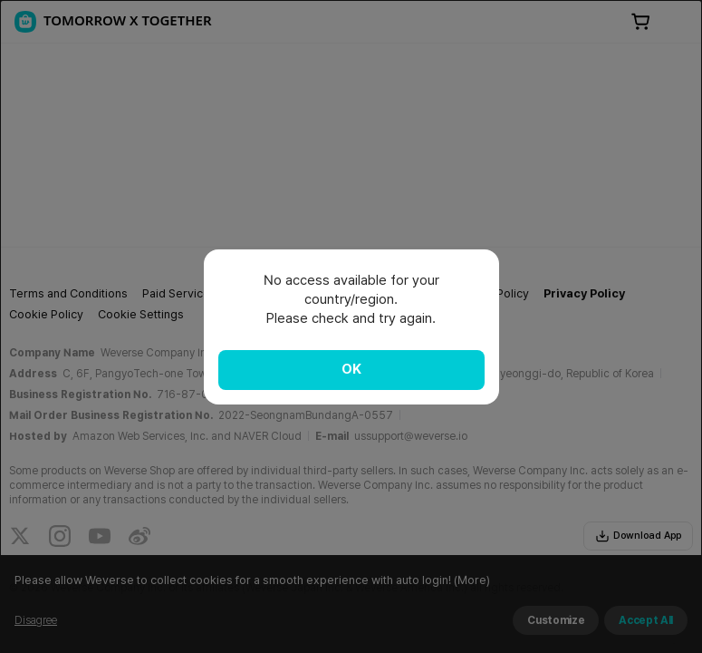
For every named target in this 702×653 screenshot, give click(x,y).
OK (351, 369)
